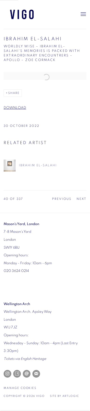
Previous (62, 199)
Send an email (26, 374)
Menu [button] (82, 14)
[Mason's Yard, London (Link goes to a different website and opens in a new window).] (21, 224)
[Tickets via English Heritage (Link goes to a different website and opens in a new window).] (25, 359)
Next (81, 199)
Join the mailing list (36, 374)
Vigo (28, 14)
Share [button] (14, 93)
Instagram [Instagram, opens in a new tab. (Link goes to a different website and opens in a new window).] (7, 374)
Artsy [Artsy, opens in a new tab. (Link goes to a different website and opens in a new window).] (17, 374)
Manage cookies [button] (20, 388)
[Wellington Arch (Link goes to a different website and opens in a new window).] (17, 304)
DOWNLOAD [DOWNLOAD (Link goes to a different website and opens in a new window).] (15, 108)
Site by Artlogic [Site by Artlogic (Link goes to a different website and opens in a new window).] (64, 396)
